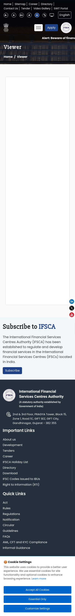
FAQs (6, 537)
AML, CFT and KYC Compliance (25, 542)
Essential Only (37, 599)
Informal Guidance (16, 548)
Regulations (11, 514)
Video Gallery (41, 8)
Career (33, 4)
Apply (51, 27)
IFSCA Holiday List (15, 462)
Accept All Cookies (37, 590)
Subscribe (12, 370)
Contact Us (11, 8)
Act (5, 503)
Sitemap (20, 4)
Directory (46, 4)
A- (6, 15)
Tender (25, 8)
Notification (11, 520)
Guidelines (10, 531)
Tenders (8, 451)
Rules (6, 508)
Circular (8, 525)
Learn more (39, 578)
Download (10, 473)
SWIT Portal (61, 8)
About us (9, 440)
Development (13, 445)
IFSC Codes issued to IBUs (21, 479)
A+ (21, 15)
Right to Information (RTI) (21, 485)
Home (7, 4)
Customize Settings (37, 608)
